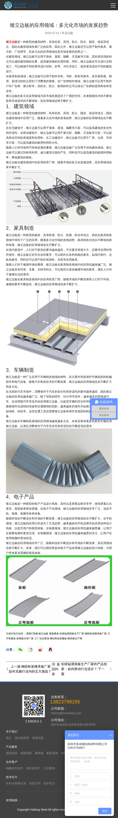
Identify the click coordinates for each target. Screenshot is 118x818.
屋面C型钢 (32, 633)
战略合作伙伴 (14, 768)
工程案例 (49, 768)
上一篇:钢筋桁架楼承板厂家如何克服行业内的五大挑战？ (28, 669)
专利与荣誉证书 (16, 783)
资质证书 (34, 783)
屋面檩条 (54, 633)
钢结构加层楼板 (58, 638)
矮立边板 (43, 633)
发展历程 (38, 738)
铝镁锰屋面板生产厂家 (72, 633)
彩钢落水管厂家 (25, 638)
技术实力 (49, 783)
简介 (9, 738)
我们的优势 (22, 738)
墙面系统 (26, 753)
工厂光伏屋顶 (41, 638)
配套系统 (52, 753)
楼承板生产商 (74, 638)
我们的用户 (33, 768)
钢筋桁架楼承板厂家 (96, 633)
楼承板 (39, 753)
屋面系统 (11, 753)
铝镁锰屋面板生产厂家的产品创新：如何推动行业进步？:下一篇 (86, 669)
